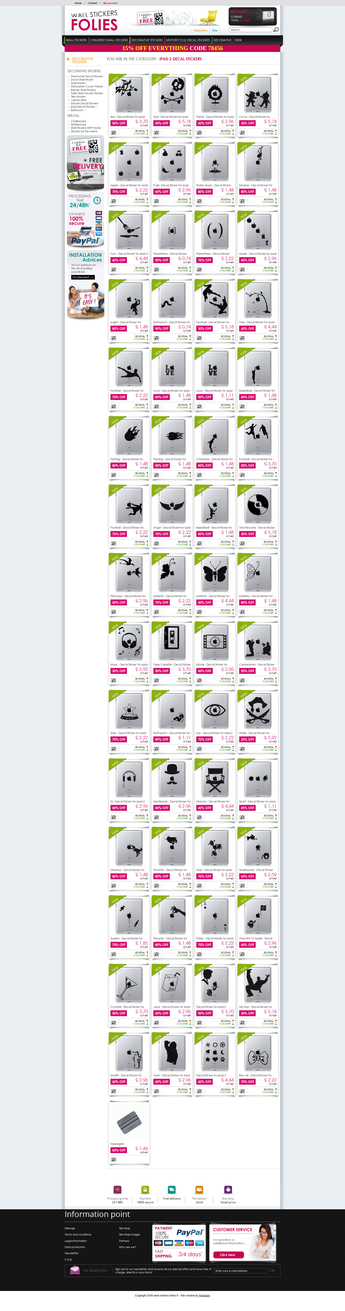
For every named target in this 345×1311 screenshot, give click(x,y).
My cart (238, 12)
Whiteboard (78, 124)
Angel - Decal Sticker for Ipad (172, 527)
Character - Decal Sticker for (214, 459)
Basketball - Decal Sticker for (257, 391)
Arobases (204, 1295)
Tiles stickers (78, 96)
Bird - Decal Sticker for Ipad (127, 117)
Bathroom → (79, 110)
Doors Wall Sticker (82, 79)
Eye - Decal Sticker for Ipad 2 (214, 733)
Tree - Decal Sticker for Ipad (256, 322)
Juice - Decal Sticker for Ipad (171, 1007)
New (215, 30)
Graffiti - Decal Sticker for (126, 1075)
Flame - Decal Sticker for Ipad (215, 117)
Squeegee (117, 1144)
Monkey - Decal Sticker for (255, 185)
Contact (92, 3)
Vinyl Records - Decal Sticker (257, 527)
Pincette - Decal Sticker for (170, 870)
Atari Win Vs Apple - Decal (255, 938)
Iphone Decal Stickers (84, 103)
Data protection (75, 1247)
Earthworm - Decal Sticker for (171, 322)
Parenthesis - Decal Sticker (170, 254)
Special (73, 115)
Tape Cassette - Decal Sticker (172, 664)
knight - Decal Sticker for (125, 322)
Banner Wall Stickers (83, 89)
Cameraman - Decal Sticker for (257, 665)
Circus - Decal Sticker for (254, 117)
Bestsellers (200, 30)
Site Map (124, 1228)
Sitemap (70, 1228)
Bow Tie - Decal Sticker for (255, 1075)
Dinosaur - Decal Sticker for (127, 870)
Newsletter (71, 1253)
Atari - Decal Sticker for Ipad (214, 870)
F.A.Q (68, 1259)
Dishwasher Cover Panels (87, 86)
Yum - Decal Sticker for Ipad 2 (129, 254)
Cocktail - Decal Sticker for (127, 1007)
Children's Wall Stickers (109, 40)
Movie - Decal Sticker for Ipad (211, 665)
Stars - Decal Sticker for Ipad (128, 733)
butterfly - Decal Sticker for (170, 596)
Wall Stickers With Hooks (86, 127)
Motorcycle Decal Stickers (188, 40)
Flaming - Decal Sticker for (126, 459)
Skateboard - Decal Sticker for (256, 871)
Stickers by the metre (84, 131)
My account (110, 3)
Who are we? (127, 1247)
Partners (124, 1241)
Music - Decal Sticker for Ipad (128, 664)
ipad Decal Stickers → (84, 106)
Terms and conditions (78, 1234)
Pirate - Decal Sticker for (254, 733)
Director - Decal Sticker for (213, 801)
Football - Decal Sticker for (212, 322)
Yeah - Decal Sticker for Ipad (171, 1075)
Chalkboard (78, 121)
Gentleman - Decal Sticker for (172, 801)
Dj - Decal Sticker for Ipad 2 (127, 801)
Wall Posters (78, 83)
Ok (271, 1271)
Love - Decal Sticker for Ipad (171, 391)
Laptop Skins (78, 99)
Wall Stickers (76, 40)
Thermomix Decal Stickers (87, 76)
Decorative (222, 40)
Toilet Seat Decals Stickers (87, 93)
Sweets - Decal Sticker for (126, 938)
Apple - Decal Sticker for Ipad (129, 185)
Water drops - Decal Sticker (213, 185)
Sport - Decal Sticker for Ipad (257, 801)
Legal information (76, 1241)
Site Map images (129, 1234)
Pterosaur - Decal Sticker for (128, 596)
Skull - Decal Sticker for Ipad (170, 117)
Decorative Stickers (146, 40)
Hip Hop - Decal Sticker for (255, 1007)
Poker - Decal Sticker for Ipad (214, 938)
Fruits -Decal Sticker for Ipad (171, 185)
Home (78, 3)
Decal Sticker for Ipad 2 (211, 1007)
